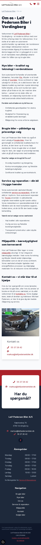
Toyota (8, 198)
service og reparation (20, 193)
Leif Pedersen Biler (9, 11)
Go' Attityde (20, 540)
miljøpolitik (6, 253)
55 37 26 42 (14, 347)
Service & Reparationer (27, 480)
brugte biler (19, 140)
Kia (20, 77)
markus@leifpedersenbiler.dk (20, 353)
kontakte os (20, 294)
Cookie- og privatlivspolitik (20, 538)
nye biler (13, 80)
